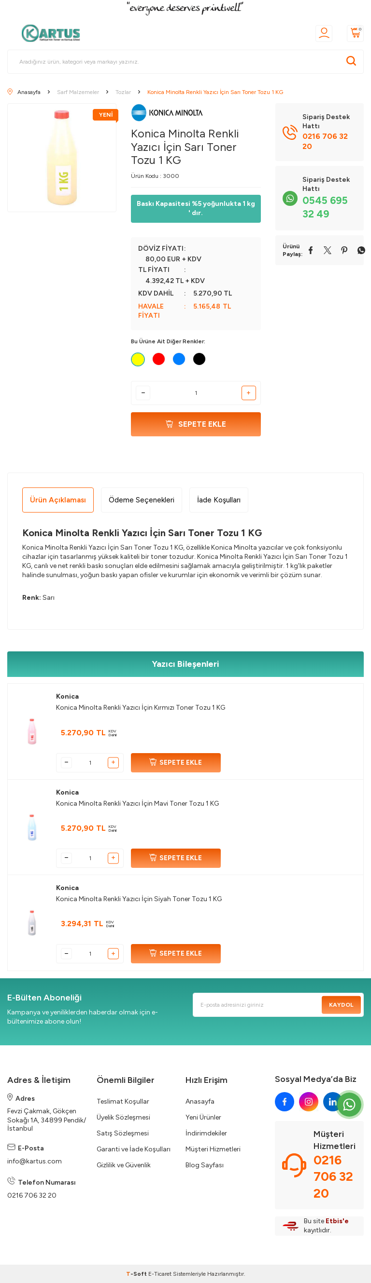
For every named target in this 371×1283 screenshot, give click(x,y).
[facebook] (284, 1101)
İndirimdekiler (206, 1133)
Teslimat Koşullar (123, 1101)
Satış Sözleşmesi (123, 1133)
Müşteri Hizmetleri (213, 1149)
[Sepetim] (355, 33)
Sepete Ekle (196, 424)
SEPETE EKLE (175, 762)
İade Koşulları (219, 499)
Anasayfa (200, 1101)
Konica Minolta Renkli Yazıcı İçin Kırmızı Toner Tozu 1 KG (140, 707)
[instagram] (308, 1101)
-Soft (137, 1273)
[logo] (54, 33)
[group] (62, 158)
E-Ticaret (159, 1273)
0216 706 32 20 (32, 1195)
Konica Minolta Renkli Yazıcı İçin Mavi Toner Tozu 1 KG (137, 803)
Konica (67, 696)
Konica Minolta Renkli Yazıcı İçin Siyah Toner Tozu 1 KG (139, 899)
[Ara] (351, 61)
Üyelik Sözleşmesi (123, 1117)
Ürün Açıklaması (58, 499)
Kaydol (341, 1004)
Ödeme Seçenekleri (141, 499)
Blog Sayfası (205, 1165)
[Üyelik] (323, 33)
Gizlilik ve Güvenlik (124, 1165)
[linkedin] (332, 1101)
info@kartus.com (34, 1161)
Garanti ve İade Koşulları (134, 1149)
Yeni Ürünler (203, 1117)
